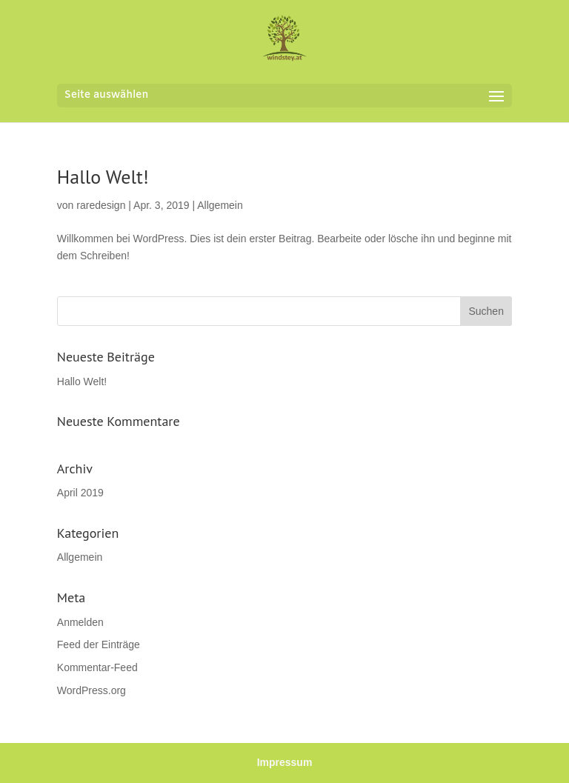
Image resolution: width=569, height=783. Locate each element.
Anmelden (80, 622)
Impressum (285, 762)
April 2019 (80, 493)
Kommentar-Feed (97, 667)
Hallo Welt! (103, 176)
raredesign (100, 205)
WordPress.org (91, 690)
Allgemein (219, 205)
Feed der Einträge (98, 644)
